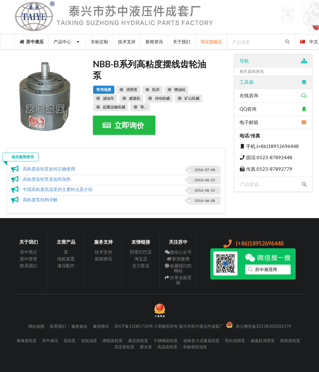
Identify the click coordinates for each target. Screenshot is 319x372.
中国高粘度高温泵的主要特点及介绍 (58, 189)
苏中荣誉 (28, 258)
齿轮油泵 (89, 341)
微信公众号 (178, 252)
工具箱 (273, 82)
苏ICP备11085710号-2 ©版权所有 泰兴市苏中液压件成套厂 (168, 326)
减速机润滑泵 (262, 341)
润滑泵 (128, 89)
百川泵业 (141, 265)
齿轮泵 (70, 341)
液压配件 (66, 265)
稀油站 (176, 89)
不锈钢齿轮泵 (166, 341)
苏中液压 (32, 41)
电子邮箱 (273, 122)
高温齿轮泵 (167, 347)
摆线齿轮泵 (112, 341)
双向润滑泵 (235, 341)
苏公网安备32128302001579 (263, 326)
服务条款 (79, 326)
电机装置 (66, 258)
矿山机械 (188, 98)
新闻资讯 (154, 41)
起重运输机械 (110, 107)
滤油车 (105, 98)
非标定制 (99, 41)
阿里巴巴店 (141, 252)
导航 (273, 61)
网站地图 (36, 326)
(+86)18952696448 (253, 243)
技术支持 (127, 41)
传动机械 (159, 98)
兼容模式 (101, 326)
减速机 (131, 98)
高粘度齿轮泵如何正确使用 (49, 168)
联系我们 (28, 265)
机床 (152, 89)
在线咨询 (273, 95)
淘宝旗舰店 (211, 41)
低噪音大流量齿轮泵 (201, 341)
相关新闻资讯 (23, 157)
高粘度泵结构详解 (40, 199)
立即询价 (123, 125)
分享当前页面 (178, 280)
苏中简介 (28, 252)
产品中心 (67, 41)
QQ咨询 (273, 109)
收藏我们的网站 (178, 268)
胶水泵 (146, 347)
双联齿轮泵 (290, 341)
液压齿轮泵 (138, 341)
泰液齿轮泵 (27, 341)
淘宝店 (140, 258)
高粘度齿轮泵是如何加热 (47, 179)
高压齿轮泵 (124, 347)
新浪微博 (178, 258)
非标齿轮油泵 (195, 347)
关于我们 (181, 41)
